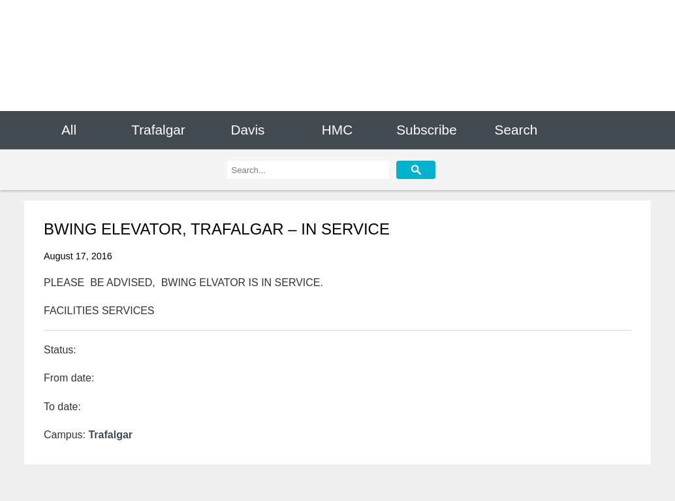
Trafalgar (158, 129)
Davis (247, 129)
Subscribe (426, 129)
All (68, 129)
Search (516, 129)
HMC (337, 129)
